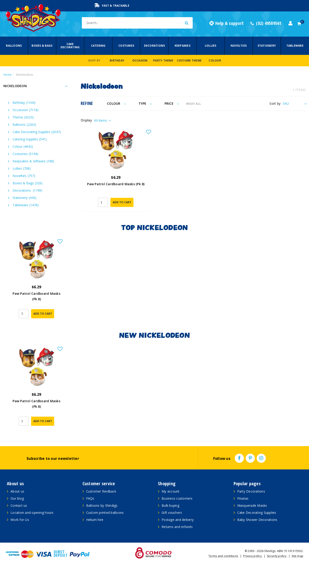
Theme (23, 117)
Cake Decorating (70, 45)
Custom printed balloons (105, 512)
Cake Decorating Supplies (37, 132)
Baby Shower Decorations (257, 519)
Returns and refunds (177, 527)
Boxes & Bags (42, 46)
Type (145, 103)
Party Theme (163, 60)
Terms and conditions (223, 556)
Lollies (210, 46)
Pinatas (243, 498)
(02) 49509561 (266, 23)
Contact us (19, 505)
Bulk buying (170, 505)
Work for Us (20, 519)
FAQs (90, 498)
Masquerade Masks (252, 505)
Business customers (177, 498)
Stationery (267, 46)
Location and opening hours (32, 512)
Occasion (140, 60)
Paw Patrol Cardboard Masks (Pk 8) (115, 184)
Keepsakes (182, 46)
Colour (215, 60)
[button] (148, 132)
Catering (98, 46)
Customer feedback (101, 491)
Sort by (274, 103)
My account (171, 491)
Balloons (14, 46)
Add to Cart (122, 202)
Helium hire (95, 519)
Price (172, 103)
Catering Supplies (30, 139)
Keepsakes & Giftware (33, 161)
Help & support (226, 23)
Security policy (277, 556)
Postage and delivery (178, 519)
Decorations (154, 46)
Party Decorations (251, 491)
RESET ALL (193, 104)
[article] (36, 281)
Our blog (17, 498)
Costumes (126, 46)
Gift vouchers (172, 512)
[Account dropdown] (290, 23)
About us (17, 491)
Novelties (239, 46)
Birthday (117, 60)
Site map (297, 556)
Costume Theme (189, 60)
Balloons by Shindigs (102, 505)
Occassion (25, 110)
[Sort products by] (294, 103)
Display (86, 120)
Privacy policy (252, 556)
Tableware (295, 46)
